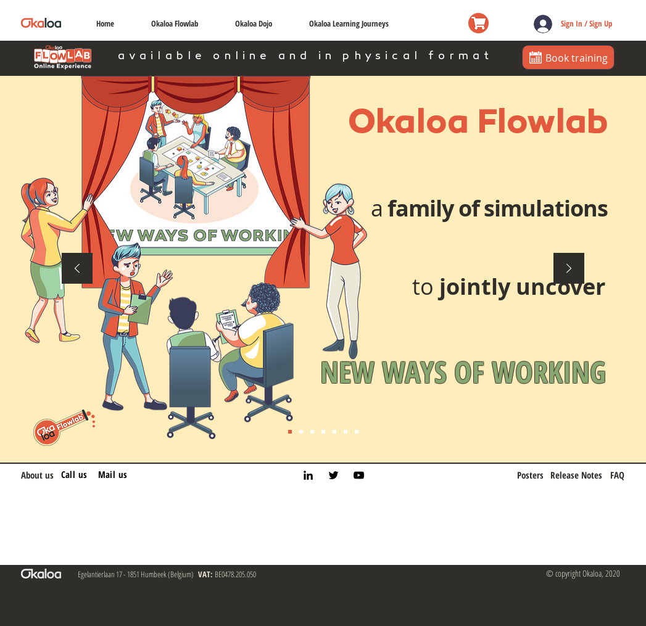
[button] (175, 23)
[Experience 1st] (323, 432)
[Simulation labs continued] (356, 432)
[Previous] (77, 269)
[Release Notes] (576, 475)
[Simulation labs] (345, 432)
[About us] (41, 475)
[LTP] (334, 432)
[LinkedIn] (308, 475)
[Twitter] (333, 475)
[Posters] (530, 475)
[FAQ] (614, 475)
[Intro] (290, 432)
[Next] (568, 269)
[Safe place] (312, 432)
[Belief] (301, 432)
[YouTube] (358, 475)
